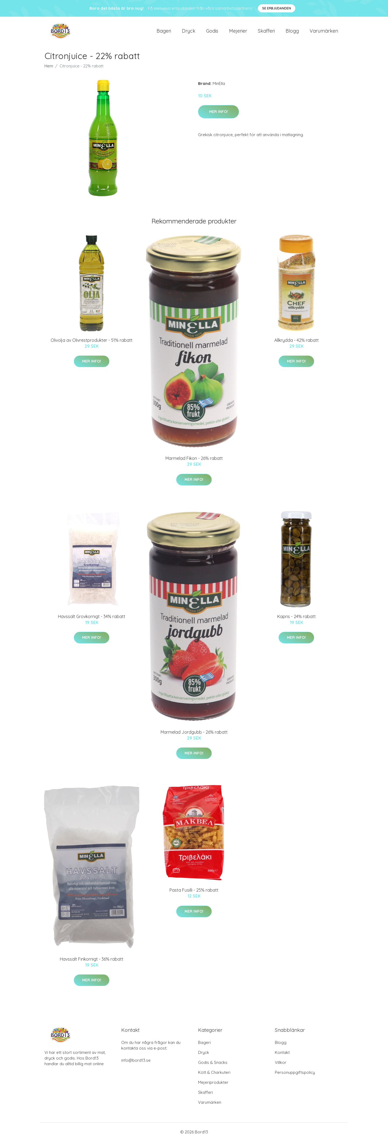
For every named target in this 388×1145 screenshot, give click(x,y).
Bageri (164, 33)
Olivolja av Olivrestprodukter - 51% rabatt (92, 344)
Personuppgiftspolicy (295, 1076)
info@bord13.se (136, 1064)
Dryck (188, 33)
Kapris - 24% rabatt (296, 620)
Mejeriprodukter (213, 1086)
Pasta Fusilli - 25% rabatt (194, 893)
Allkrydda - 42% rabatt (296, 344)
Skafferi (266, 33)
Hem (48, 69)
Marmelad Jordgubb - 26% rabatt (194, 736)
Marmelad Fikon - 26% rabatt (194, 462)
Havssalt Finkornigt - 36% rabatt (91, 962)
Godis (212, 33)
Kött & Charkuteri (214, 1076)
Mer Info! (218, 115)
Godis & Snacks (212, 1066)
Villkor (280, 1066)
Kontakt (282, 1056)
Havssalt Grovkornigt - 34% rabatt (91, 620)
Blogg (292, 33)
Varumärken (324, 33)
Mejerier (238, 33)
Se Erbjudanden (276, 8)
